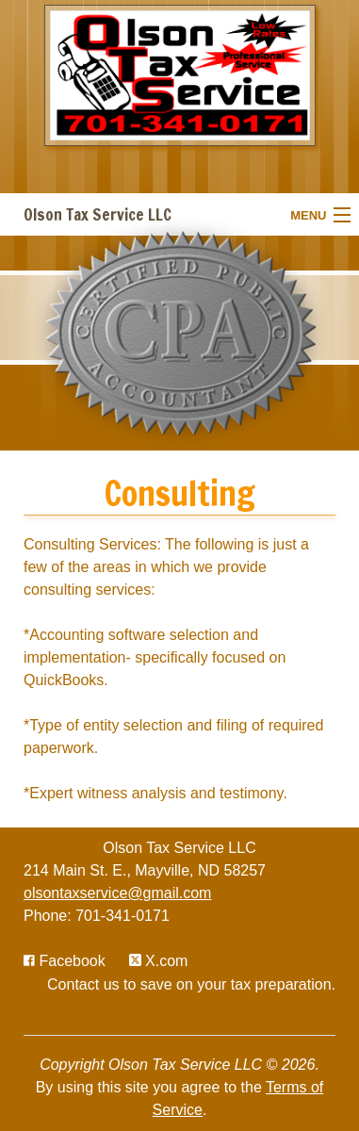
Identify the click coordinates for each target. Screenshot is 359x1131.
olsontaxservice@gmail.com (117, 893)
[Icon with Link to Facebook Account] (65, 961)
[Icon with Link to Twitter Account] (158, 961)
